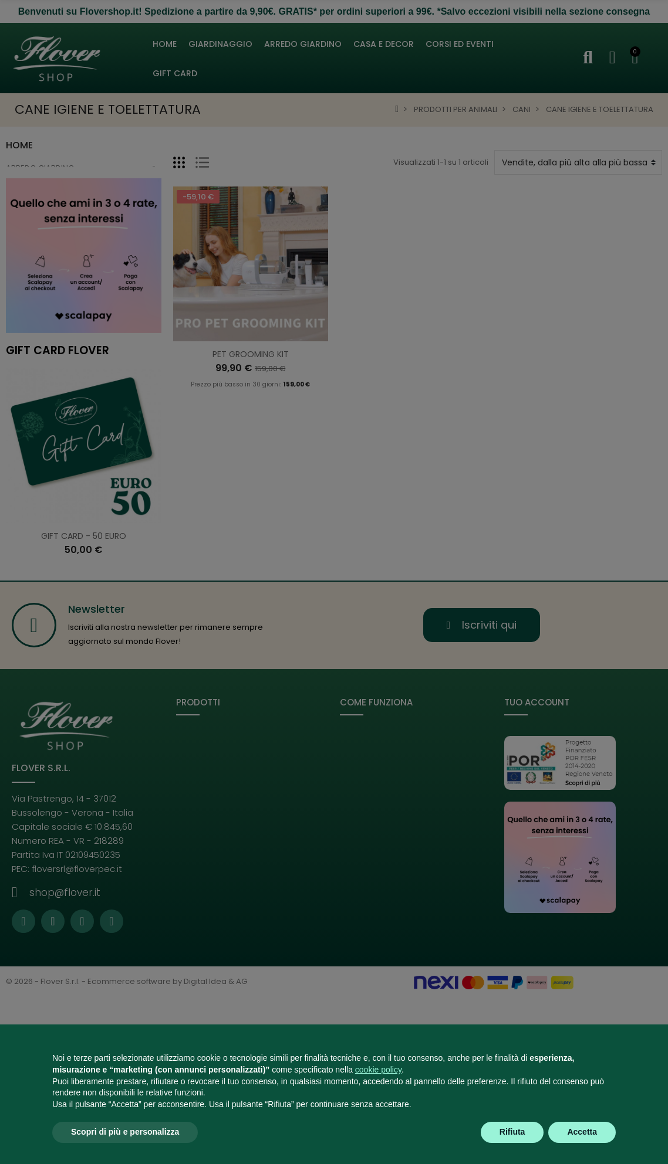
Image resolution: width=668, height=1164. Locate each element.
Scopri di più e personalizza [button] (125, 1131)
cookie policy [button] (378, 1069)
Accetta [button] (582, 1131)
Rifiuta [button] (512, 1131)
